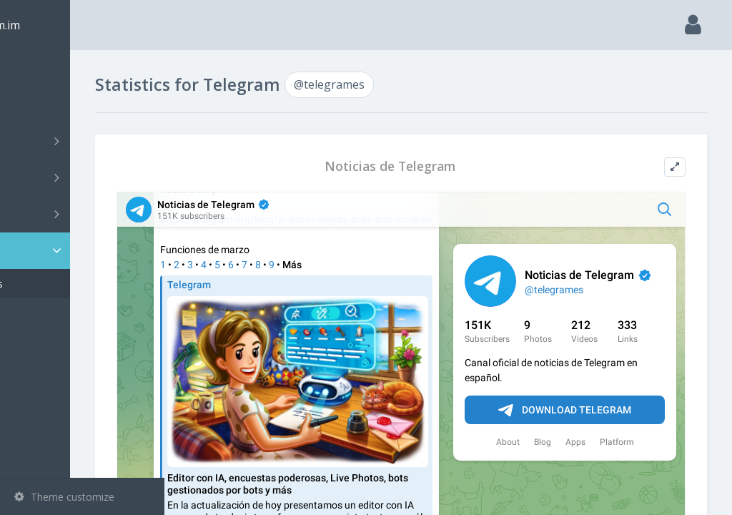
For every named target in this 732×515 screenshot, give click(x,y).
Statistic (86, 251)
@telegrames (66, 283)
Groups (84, 177)
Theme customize (64, 497)
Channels (84, 141)
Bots (84, 214)
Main (34, 68)
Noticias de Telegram (437, 166)
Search (37, 105)
